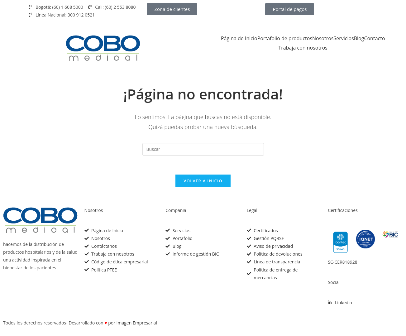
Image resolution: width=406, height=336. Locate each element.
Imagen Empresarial (137, 323)
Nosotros (322, 38)
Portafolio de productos (284, 38)
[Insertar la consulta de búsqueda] (203, 149)
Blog (359, 38)
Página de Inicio (239, 38)
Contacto (374, 38)
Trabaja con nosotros (303, 47)
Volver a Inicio (203, 181)
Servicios (343, 38)
